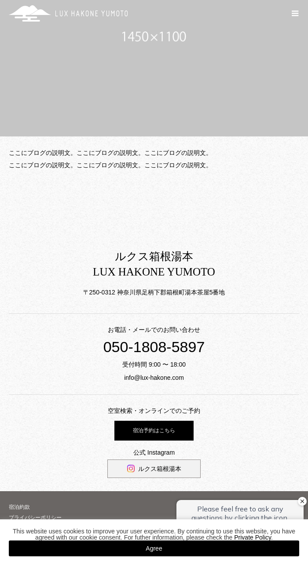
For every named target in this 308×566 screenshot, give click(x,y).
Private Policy (252, 537)
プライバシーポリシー (35, 518)
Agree (154, 548)
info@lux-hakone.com (154, 377)
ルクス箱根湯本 (159, 468)
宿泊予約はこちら (154, 430)
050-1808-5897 (154, 346)
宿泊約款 (19, 507)
